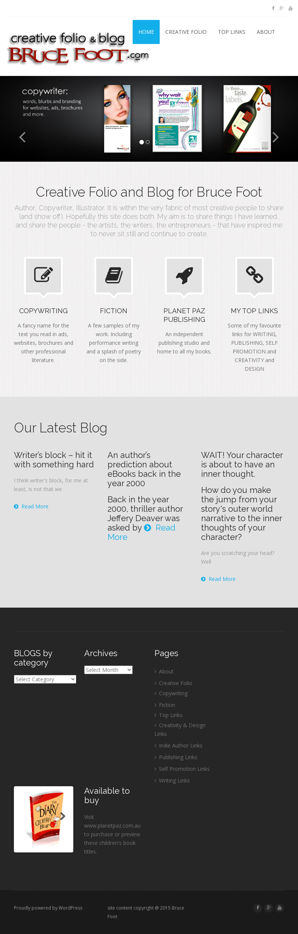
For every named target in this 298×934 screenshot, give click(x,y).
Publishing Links (178, 757)
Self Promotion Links (184, 768)
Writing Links (174, 780)
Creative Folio (186, 31)
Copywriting (173, 693)
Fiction (167, 704)
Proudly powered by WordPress (48, 908)
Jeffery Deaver (135, 518)
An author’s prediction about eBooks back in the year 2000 (144, 469)
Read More (31, 506)
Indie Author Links (181, 745)
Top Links (231, 31)
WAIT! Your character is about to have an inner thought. (242, 464)
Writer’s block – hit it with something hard (54, 459)
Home (146, 31)
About (266, 31)
